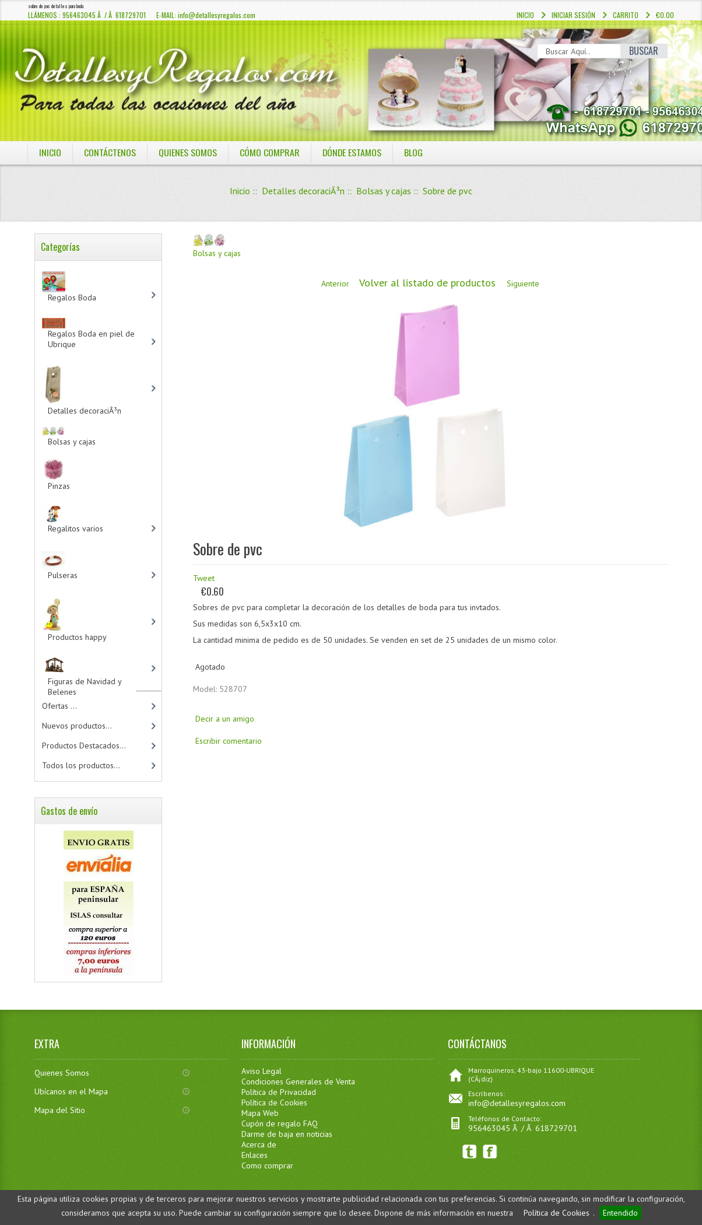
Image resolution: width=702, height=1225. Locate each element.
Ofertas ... (59, 706)
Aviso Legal (261, 1071)
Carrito (625, 15)
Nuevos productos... (77, 725)
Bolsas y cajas (383, 191)
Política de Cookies (556, 1213)
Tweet (204, 578)
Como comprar (267, 1165)
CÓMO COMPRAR (270, 152)
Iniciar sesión (573, 15)
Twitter (469, 1151)
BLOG (414, 152)
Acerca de (258, 1144)
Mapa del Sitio (59, 1110)
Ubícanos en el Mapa (71, 1091)
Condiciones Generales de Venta (298, 1081)
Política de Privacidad (278, 1092)
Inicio (525, 15)
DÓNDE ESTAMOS (352, 152)
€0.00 (665, 15)
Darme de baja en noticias (286, 1134)
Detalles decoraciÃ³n (303, 191)
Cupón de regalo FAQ (279, 1123)
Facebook (490, 1151)
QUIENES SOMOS (188, 152)
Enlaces (254, 1155)
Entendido (620, 1213)
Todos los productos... (81, 765)
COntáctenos (110, 152)
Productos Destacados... (84, 745)
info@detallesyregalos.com (517, 1103)
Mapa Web (260, 1113)
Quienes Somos (61, 1073)
